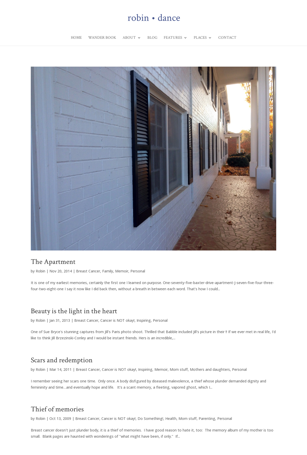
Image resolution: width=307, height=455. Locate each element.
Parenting (207, 418)
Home (76, 38)
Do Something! (150, 418)
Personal (137, 271)
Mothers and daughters (210, 369)
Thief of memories (57, 409)
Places (200, 38)
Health (170, 418)
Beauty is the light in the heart (74, 311)
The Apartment (53, 261)
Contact (227, 38)
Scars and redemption (62, 360)
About (129, 38)
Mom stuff (179, 369)
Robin (40, 271)
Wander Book (102, 38)
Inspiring (144, 320)
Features (173, 38)
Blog (152, 38)
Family (107, 271)
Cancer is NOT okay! (117, 320)
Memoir (121, 271)
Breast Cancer (88, 271)
